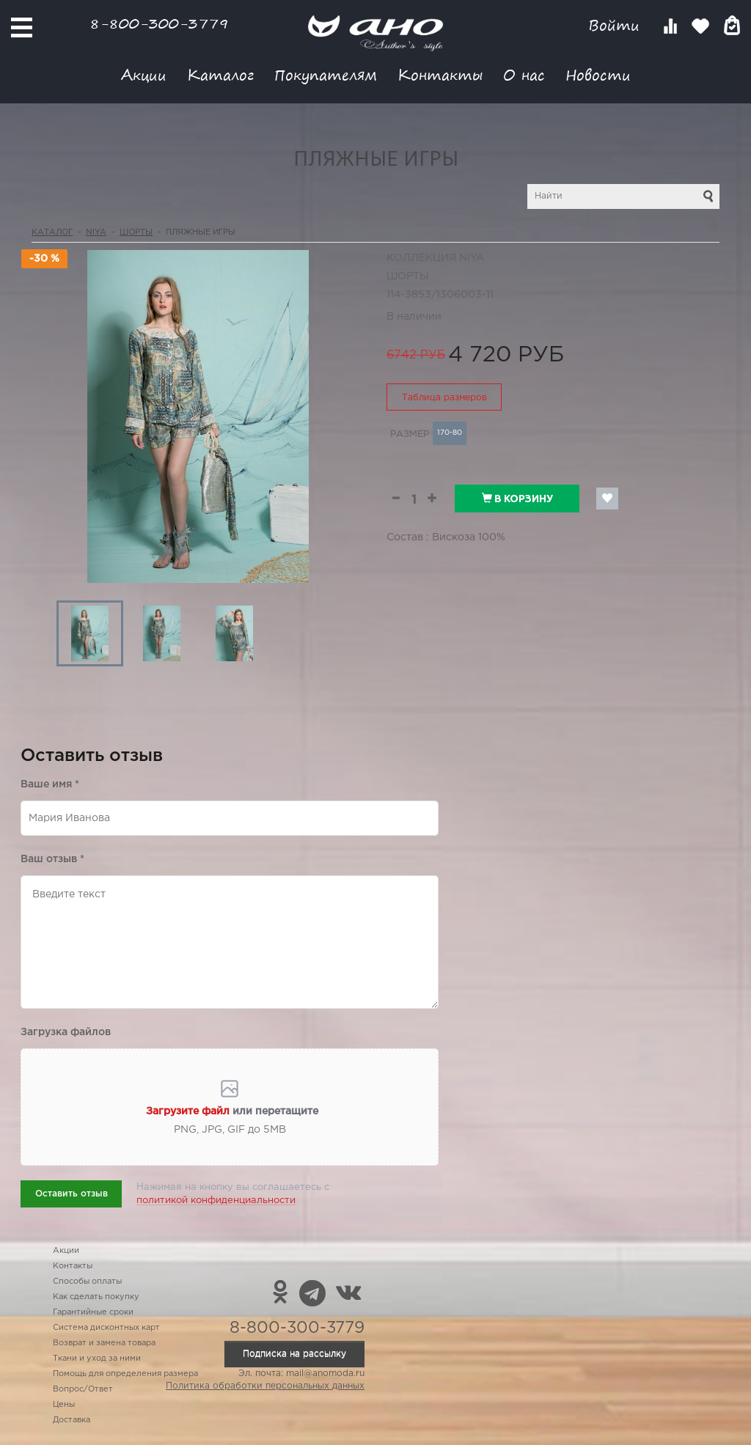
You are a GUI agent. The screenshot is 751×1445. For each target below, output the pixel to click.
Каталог (220, 74)
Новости (598, 74)
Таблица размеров (444, 398)
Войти (616, 25)
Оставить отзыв (71, 1194)
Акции (143, 74)
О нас (524, 74)
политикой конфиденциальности (216, 1200)
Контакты (440, 74)
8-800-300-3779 (159, 23)
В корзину (517, 498)
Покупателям (325, 74)
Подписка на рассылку (294, 1354)
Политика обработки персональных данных (265, 1386)
